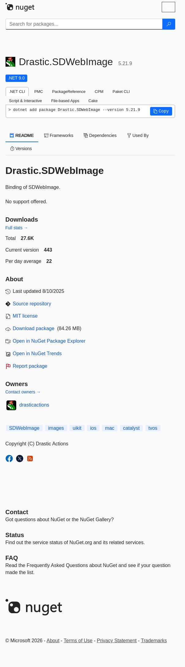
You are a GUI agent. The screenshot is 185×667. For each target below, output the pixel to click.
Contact (17, 512)
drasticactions (34, 404)
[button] (161, 111)
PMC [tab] (38, 91)
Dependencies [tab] (100, 135)
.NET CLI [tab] (17, 91)
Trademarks (154, 640)
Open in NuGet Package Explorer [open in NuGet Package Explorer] (49, 341)
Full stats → (17, 227)
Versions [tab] (21, 149)
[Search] (168, 24)
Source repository (32, 303)
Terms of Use (78, 640)
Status (15, 535)
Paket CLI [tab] (121, 91)
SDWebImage (24, 428)
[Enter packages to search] (84, 24)
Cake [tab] (93, 100)
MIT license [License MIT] (25, 316)
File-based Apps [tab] (65, 100)
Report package (30, 366)
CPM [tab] (99, 91)
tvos (153, 428)
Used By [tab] (138, 135)
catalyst (131, 428)
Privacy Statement (117, 640)
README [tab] (22, 135)
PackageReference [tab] (68, 91)
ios (93, 428)
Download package (34, 328)
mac (109, 428)
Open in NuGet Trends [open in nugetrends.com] (37, 353)
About (53, 640)
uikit (77, 428)
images (56, 428)
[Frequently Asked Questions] (12, 558)
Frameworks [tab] (58, 135)
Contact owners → (23, 391)
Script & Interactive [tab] (25, 100)
